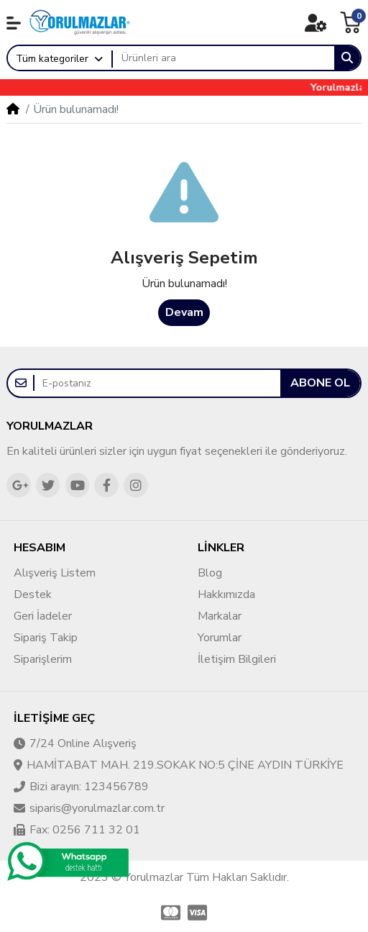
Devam (184, 312)
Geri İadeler (43, 616)
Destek (33, 594)
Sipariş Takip (46, 638)
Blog (210, 573)
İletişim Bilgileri (237, 659)
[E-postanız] (157, 383)
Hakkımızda (226, 594)
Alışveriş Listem (55, 573)
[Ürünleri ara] (223, 58)
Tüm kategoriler (52, 58)
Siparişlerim (43, 659)
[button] (13, 23)
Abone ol (320, 383)
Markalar (220, 616)
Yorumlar (220, 638)
